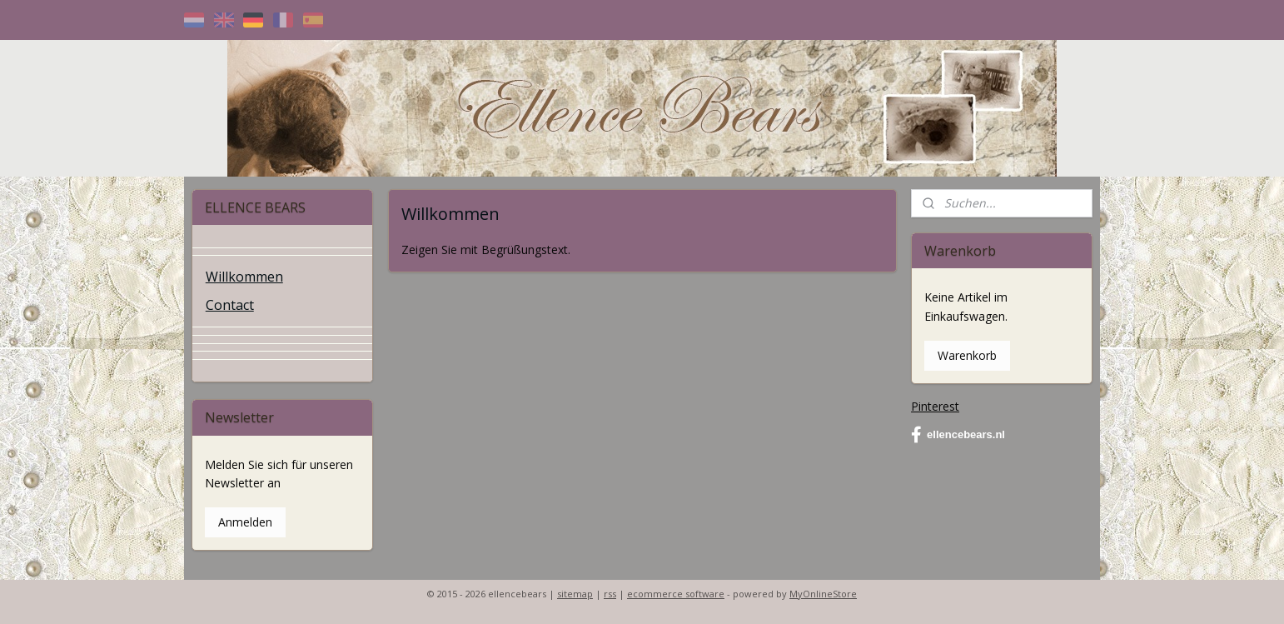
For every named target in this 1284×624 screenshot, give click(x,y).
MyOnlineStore (823, 593)
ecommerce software (675, 593)
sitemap (575, 593)
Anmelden (245, 522)
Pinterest (935, 406)
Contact (230, 305)
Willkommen (244, 276)
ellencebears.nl (958, 435)
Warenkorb (967, 355)
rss (610, 593)
